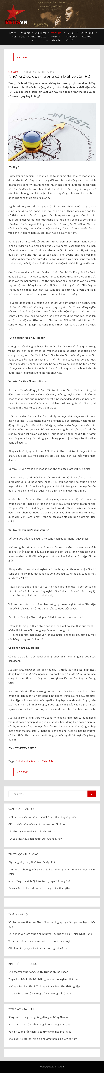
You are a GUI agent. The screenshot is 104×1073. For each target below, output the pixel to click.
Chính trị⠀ (41, 33)
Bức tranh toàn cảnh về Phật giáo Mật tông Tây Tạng (39, 1024)
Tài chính (47, 761)
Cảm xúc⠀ (87, 36)
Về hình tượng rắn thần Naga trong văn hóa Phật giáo (39, 1031)
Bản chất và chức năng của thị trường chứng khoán (38, 971)
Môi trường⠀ (19, 36)
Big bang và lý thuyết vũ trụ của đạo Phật (32, 862)
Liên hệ (69, 40)
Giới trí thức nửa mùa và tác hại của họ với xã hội (36, 824)
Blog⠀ (34, 40)
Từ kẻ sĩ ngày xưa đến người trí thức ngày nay (35, 838)
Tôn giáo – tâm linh (22, 1009)
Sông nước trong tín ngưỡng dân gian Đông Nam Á (38, 1017)
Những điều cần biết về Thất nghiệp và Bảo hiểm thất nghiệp (44, 986)
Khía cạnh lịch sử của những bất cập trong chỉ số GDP (39, 993)
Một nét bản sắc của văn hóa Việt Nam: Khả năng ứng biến (42, 817)
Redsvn (13, 33)
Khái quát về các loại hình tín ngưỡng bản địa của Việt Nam (42, 1038)
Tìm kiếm (56, 40)
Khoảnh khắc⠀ (39, 36)
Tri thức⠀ (57, 33)
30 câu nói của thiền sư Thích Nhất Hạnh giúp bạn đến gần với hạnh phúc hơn (52, 924)
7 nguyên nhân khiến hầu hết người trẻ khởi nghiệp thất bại (43, 979)
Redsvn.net (59, 1067)
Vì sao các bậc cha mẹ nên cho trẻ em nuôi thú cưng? (39, 941)
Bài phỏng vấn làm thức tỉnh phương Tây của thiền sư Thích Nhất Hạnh (50, 933)
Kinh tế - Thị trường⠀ (44, 72)
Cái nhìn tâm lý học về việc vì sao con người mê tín (37, 948)
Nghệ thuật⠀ (87, 33)
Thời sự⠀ (26, 33)
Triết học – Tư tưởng (23, 854)
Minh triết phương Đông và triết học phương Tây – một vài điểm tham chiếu (52, 871)
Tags (45, 40)
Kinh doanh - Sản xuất (28, 761)
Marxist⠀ (56, 36)
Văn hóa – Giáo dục (21, 809)
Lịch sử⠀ (71, 33)
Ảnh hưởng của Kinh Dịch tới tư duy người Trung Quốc (40, 881)
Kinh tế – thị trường (22, 964)
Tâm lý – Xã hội (18, 914)
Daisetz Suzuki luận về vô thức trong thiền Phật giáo (39, 888)
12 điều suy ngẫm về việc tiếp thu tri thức (32, 831)
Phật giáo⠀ (72, 36)
